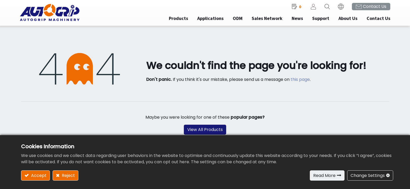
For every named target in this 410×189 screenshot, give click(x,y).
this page (300, 81)
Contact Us (373, 8)
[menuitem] (209, 20)
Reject (68, 175)
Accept (38, 175)
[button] (326, 8)
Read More (324, 175)
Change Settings (368, 175)
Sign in (312, 8)
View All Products (205, 131)
